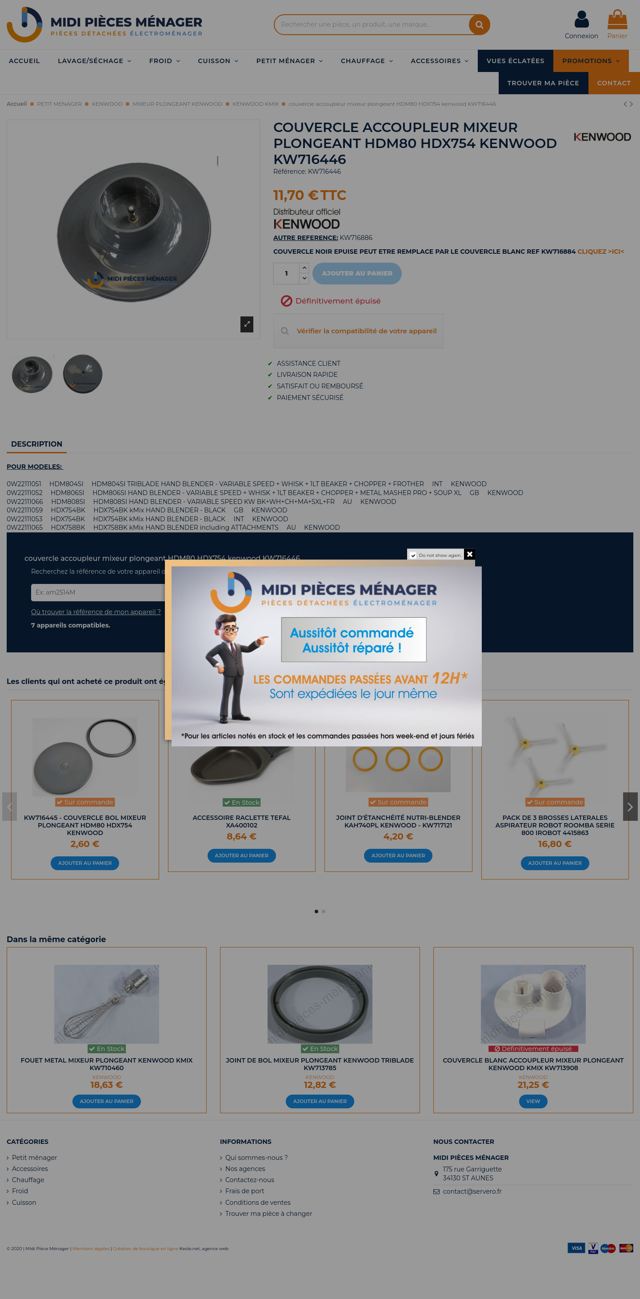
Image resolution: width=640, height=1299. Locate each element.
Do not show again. (440, 555)
